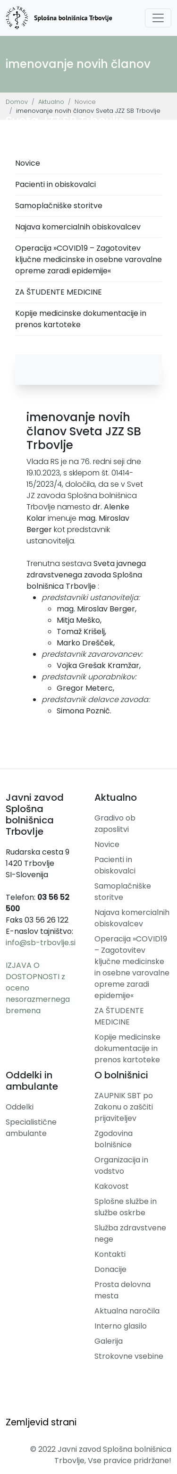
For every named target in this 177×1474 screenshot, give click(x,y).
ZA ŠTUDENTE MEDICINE (58, 292)
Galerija (108, 1341)
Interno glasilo (120, 1326)
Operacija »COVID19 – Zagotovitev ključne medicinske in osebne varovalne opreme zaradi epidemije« (88, 259)
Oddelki (20, 1106)
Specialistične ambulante (31, 1128)
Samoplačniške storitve (58, 205)
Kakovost (111, 1186)
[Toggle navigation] (158, 17)
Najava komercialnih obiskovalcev (78, 226)
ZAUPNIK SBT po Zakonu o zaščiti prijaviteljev (123, 1107)
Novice (27, 163)
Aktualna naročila (127, 1310)
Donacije (110, 1269)
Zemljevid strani (41, 1422)
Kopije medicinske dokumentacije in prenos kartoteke (80, 319)
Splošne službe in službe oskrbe (125, 1207)
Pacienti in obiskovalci (55, 184)
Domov (17, 102)
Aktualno (51, 102)
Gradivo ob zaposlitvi (114, 824)
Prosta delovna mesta (122, 1290)
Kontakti (110, 1254)
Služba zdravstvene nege (130, 1233)
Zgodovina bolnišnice (113, 1139)
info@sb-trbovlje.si (41, 942)
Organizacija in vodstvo (121, 1165)
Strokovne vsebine (128, 1356)
